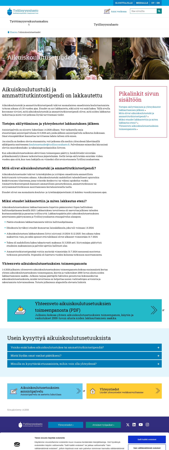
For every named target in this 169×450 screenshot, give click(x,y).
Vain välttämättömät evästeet (147, 434)
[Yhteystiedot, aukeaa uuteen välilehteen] (124, 391)
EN (158, 2)
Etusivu (13, 32)
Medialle (142, 2)
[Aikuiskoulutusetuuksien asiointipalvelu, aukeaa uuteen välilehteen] (45, 391)
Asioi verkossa (118, 11)
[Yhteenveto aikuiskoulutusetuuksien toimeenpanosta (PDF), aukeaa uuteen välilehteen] (84, 310)
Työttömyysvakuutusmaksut (29, 22)
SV (152, 2)
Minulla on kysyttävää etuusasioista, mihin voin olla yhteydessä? (54, 363)
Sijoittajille (124, 2)
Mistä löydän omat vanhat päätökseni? (36, 355)
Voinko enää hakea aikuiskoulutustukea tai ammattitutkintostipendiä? (57, 347)
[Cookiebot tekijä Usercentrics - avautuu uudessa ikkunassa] (17, 445)
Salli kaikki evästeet (147, 425)
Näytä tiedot (40, 445)
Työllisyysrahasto (106, 24)
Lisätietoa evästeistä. (55, 437)
